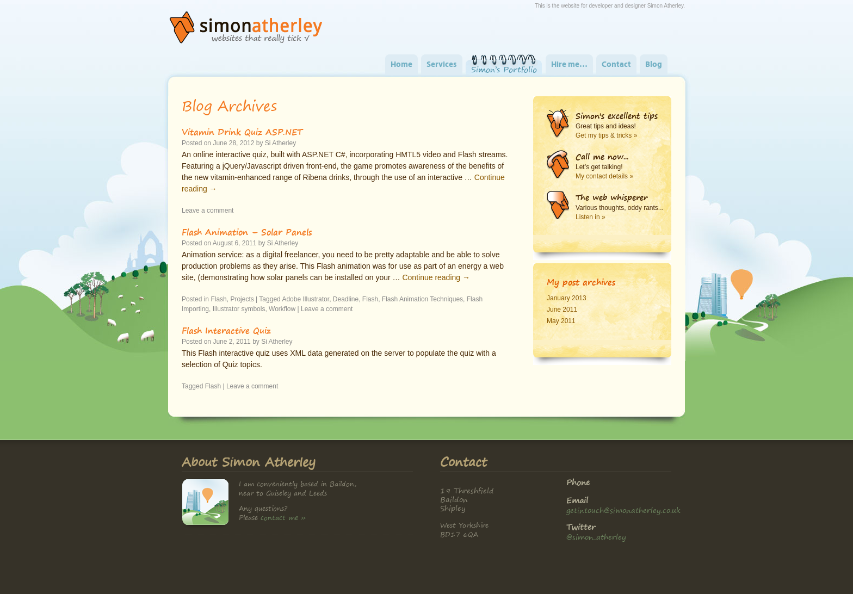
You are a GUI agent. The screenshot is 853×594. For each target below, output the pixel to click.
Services (441, 65)
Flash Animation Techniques (422, 299)
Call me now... (602, 156)
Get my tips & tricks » (606, 135)
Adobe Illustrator (305, 299)
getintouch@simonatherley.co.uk (623, 510)
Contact (616, 65)
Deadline (345, 299)
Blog (653, 65)
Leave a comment (207, 210)
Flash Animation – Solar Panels (247, 232)
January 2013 (566, 298)
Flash (218, 299)
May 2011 (561, 321)
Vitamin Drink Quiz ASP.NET (242, 132)
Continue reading (436, 277)
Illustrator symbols (239, 309)
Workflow (282, 309)
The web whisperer (611, 197)
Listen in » (590, 217)
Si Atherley (280, 143)
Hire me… (569, 65)
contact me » (283, 517)
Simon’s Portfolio (504, 69)
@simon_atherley (596, 536)
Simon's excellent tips (617, 115)
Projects (242, 299)
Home (401, 65)
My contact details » (604, 176)
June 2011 (562, 309)
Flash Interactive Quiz (226, 330)
